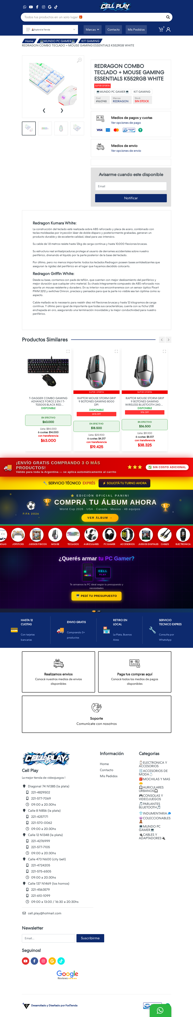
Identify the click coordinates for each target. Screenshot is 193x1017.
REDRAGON (120, 101)
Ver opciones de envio (126, 150)
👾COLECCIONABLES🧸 (154, 819)
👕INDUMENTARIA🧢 (155, 813)
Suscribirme (90, 938)
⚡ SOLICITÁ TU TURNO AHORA (124, 483)
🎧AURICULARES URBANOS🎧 (151, 789)
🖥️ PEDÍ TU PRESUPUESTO (96, 595)
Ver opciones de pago (126, 122)
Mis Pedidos (108, 776)
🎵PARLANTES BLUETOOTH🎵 (150, 805)
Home (29, 41)
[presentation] (43, 110)
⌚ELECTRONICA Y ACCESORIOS (153, 764)
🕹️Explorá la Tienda (50, 29)
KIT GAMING (90, 41)
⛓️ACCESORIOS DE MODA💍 (153, 772)
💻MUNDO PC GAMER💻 (57, 41)
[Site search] (92, 17)
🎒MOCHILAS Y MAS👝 (154, 780)
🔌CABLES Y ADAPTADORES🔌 (152, 836)
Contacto (106, 770)
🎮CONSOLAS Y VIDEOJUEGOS (151, 797)
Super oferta (102, 85)
